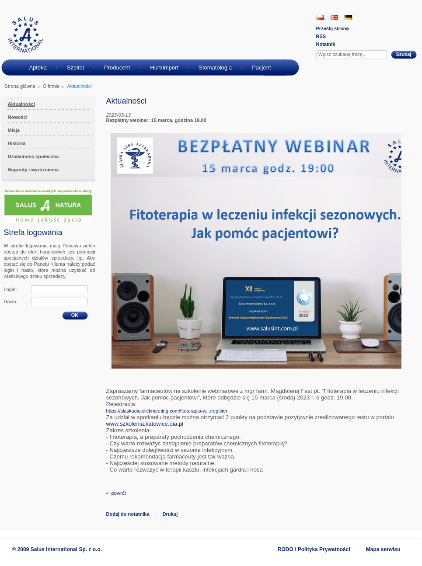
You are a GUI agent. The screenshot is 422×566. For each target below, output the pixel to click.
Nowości (18, 117)
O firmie (51, 86)
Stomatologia (215, 67)
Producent (117, 67)
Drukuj (170, 514)
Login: (10, 289)
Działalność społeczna (33, 156)
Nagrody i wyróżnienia (33, 169)
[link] (145, 424)
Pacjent (261, 67)
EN (334, 17)
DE (348, 17)
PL (320, 17)
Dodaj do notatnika (128, 514)
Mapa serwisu (383, 549)
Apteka (37, 67)
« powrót (116, 493)
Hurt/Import (164, 67)
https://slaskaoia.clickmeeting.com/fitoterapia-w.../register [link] (167, 410)
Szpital (75, 67)
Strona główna (20, 86)
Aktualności (21, 104)
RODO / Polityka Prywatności (314, 549)
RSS (321, 36)
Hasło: (10, 301)
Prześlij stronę (332, 28)
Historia (17, 143)
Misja (14, 130)
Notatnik (325, 44)
